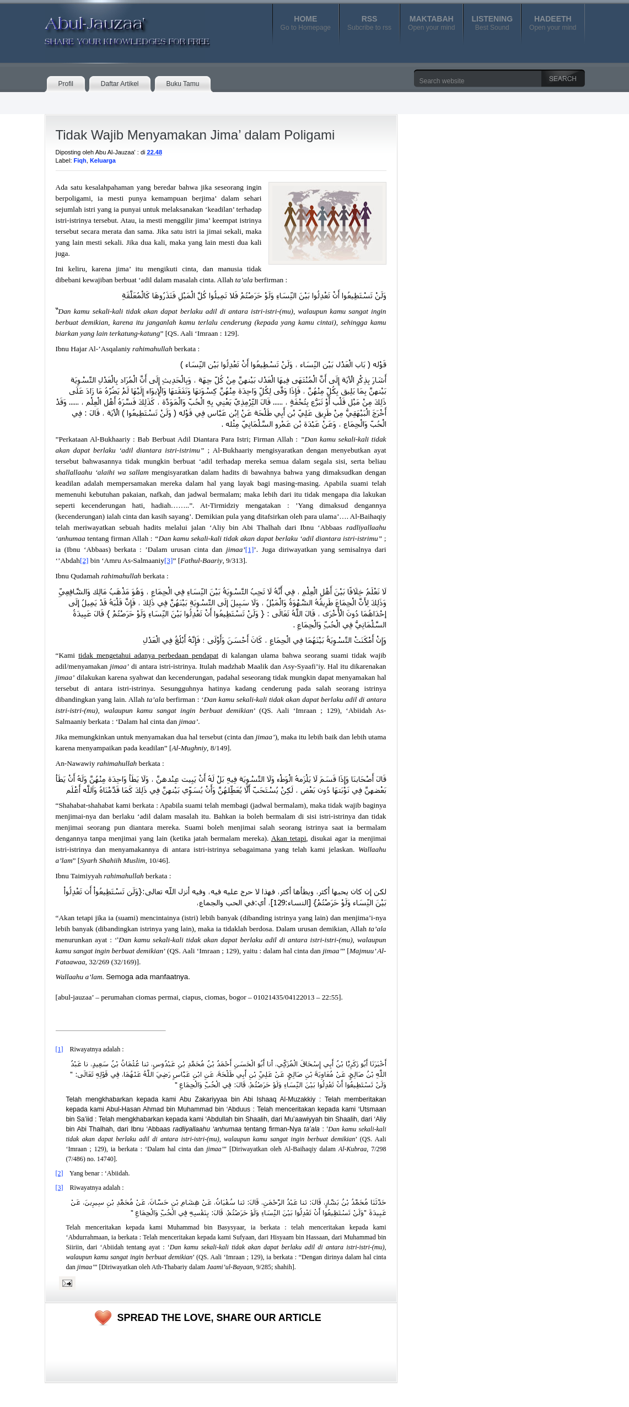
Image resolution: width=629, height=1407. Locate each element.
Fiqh (80, 160)
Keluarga (103, 160)
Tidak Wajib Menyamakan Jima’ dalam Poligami (195, 134)
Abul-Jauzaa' (116, 27)
